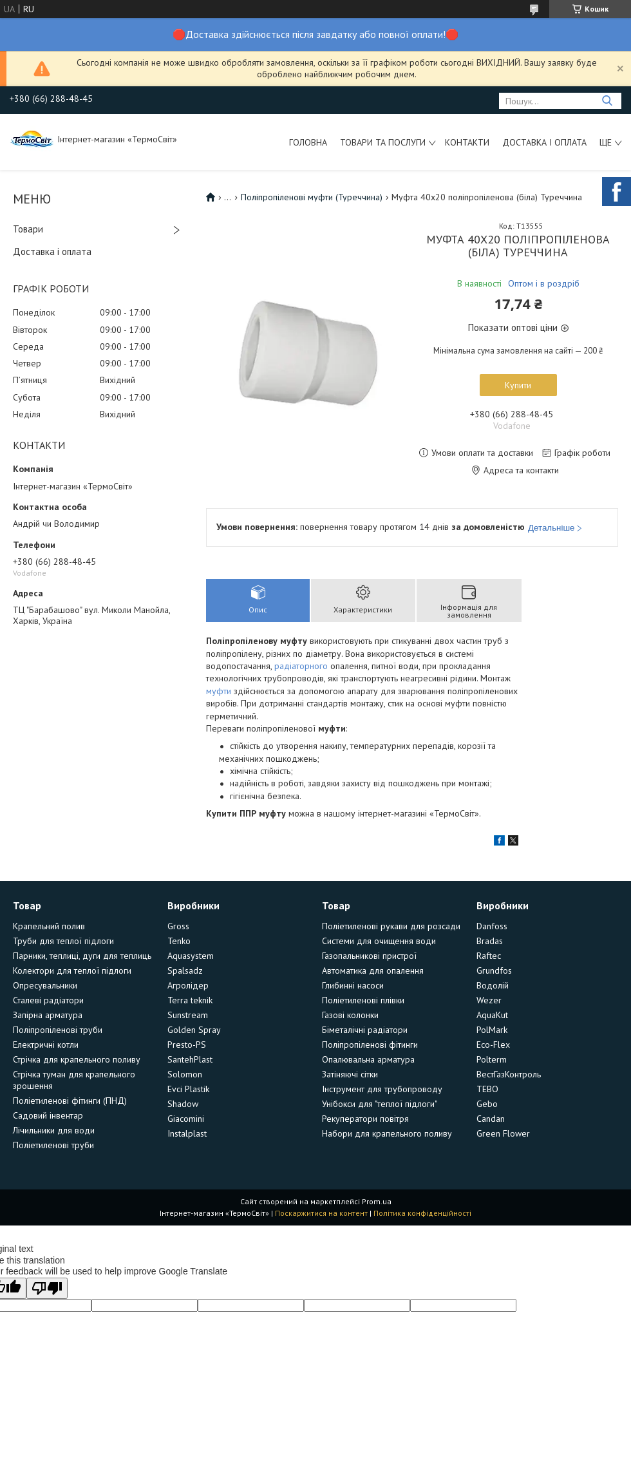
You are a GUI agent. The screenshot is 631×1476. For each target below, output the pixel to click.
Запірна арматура (47, 1015)
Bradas (489, 941)
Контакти (467, 142)
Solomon (184, 1074)
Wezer (489, 1000)
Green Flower (503, 1133)
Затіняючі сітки (350, 1074)
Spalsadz (185, 970)
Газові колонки (350, 1015)
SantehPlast (189, 1059)
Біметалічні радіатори (365, 1030)
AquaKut (492, 1015)
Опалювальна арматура (368, 1059)
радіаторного (301, 666)
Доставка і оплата (544, 142)
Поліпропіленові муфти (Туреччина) (311, 197)
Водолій (492, 985)
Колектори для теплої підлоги (72, 970)
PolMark (491, 1030)
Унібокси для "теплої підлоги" (379, 1104)
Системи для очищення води (379, 941)
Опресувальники (45, 985)
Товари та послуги (383, 142)
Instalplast (187, 1133)
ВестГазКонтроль (508, 1074)
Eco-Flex (493, 1044)
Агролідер (188, 985)
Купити (518, 385)
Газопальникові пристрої (369, 955)
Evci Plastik (188, 1089)
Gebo (487, 1104)
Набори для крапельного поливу (387, 1133)
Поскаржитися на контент (321, 1213)
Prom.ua (376, 1201)
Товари (28, 229)
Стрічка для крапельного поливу (76, 1059)
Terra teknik (189, 1000)
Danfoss (491, 926)
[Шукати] (606, 101)
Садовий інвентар (48, 1115)
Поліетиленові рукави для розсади (391, 926)
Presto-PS (186, 1044)
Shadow (182, 1104)
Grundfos (494, 970)
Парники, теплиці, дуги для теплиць (82, 955)
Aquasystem (190, 955)
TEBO (487, 1089)
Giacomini (185, 1118)
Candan (490, 1118)
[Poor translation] (47, 1288)
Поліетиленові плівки (363, 1000)
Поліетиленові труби (53, 1145)
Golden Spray (194, 1030)
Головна (308, 142)
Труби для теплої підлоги (63, 941)
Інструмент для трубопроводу (382, 1089)
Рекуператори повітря (365, 1118)
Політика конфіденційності (422, 1213)
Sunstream (187, 1015)
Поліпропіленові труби (57, 1030)
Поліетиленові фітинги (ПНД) (70, 1100)
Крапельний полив (49, 926)
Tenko (179, 941)
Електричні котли (46, 1044)
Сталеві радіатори (48, 1000)
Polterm (491, 1059)
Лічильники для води (54, 1130)
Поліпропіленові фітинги (370, 1044)
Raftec (488, 955)
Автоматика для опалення (373, 970)
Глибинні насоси (353, 985)
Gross (178, 926)
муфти (218, 691)
